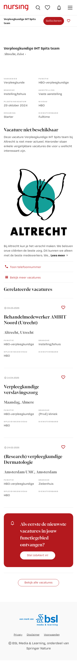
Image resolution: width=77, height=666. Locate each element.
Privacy (18, 634)
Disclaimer (33, 634)
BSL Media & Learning (28, 643)
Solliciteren (54, 20)
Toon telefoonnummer (22, 266)
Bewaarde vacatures (48, 7)
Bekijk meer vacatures (22, 277)
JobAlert (59, 7)
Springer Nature (38, 648)
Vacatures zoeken (38, 7)
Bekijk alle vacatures (38, 582)
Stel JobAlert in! (37, 555)
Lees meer (58, 255)
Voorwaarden (52, 634)
